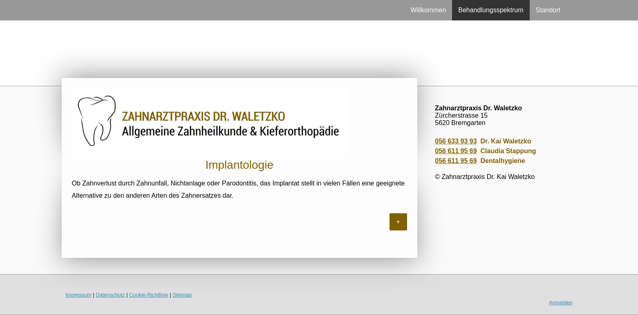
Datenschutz (110, 295)
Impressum (79, 295)
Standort (548, 10)
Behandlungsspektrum (490, 10)
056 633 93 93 (456, 141)
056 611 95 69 (456, 150)
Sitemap (182, 295)
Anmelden (561, 302)
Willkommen (428, 10)
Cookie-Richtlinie (148, 295)
